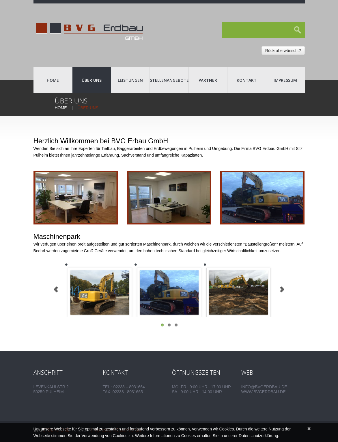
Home (53, 80)
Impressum (285, 80)
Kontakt (247, 80)
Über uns (92, 80)
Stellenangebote (169, 80)
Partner (208, 80)
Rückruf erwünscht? (283, 50)
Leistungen (130, 80)
